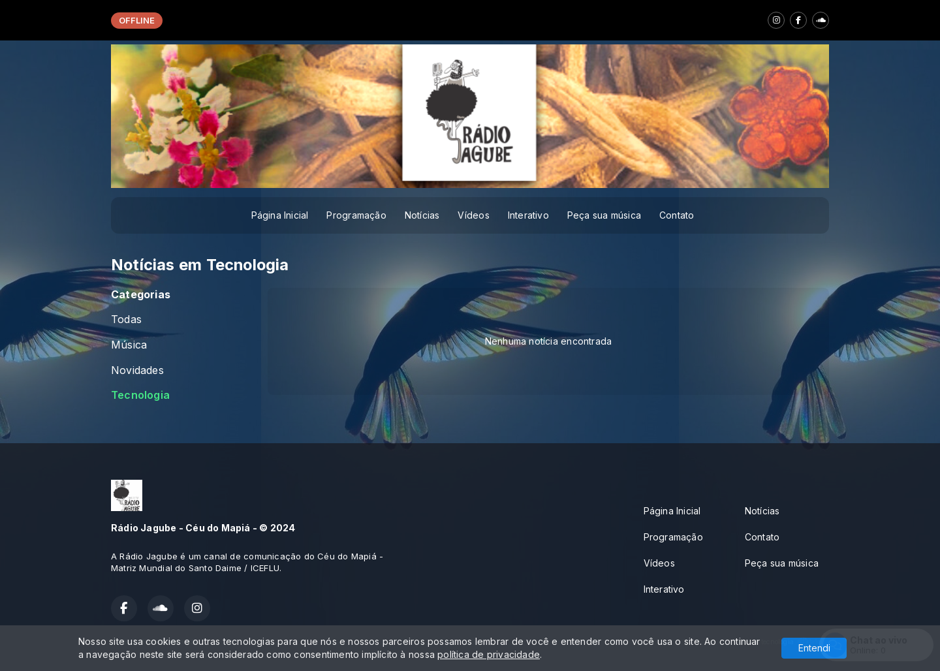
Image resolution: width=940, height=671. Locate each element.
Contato (676, 215)
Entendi (814, 647)
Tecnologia (140, 395)
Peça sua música (604, 215)
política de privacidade (488, 654)
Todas (126, 319)
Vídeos (473, 215)
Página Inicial (280, 215)
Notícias (422, 215)
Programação (356, 215)
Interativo (528, 215)
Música (129, 345)
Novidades (137, 370)
